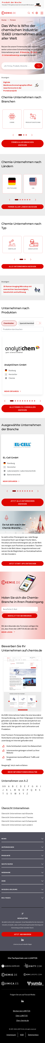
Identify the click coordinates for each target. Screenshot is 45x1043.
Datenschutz (33, 1034)
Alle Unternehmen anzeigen (22, 266)
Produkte (5, 855)
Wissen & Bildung (9, 889)
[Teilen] (32, 13)
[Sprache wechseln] (36, 13)
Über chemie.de (22, 1020)
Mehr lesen (8, 632)
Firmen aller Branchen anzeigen (22, 143)
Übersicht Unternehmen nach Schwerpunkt (19, 821)
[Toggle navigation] (42, 13)
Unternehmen (7, 847)
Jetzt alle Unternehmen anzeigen (22, 502)
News (3, 839)
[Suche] (28, 13)
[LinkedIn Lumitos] (22, 1001)
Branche (25, 52)
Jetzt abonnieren (22, 934)
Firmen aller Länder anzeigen (22, 207)
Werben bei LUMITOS (21, 1011)
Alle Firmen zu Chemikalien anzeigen (22, 408)
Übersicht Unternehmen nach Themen (17, 817)
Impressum (11, 1034)
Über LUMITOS (22, 1015)
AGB (22, 1034)
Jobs (3, 881)
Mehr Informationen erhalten (22, 772)
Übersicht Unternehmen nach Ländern (17, 825)
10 (34, 400)
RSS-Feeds (6, 898)
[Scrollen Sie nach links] (36, 323)
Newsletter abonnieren (19, 615)
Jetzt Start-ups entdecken (22, 563)
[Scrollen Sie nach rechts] (40, 323)
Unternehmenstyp (11, 55)
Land (35, 52)
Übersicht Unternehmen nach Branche (17, 813)
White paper (7, 864)
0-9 (4, 786)
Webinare (5, 872)
